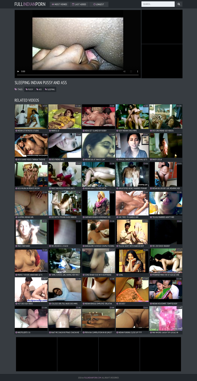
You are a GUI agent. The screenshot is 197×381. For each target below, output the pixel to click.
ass (39, 89)
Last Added (79, 4)
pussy (29, 89)
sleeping (50, 89)
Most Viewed (59, 4)
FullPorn (30, 4)
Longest (98, 4)
